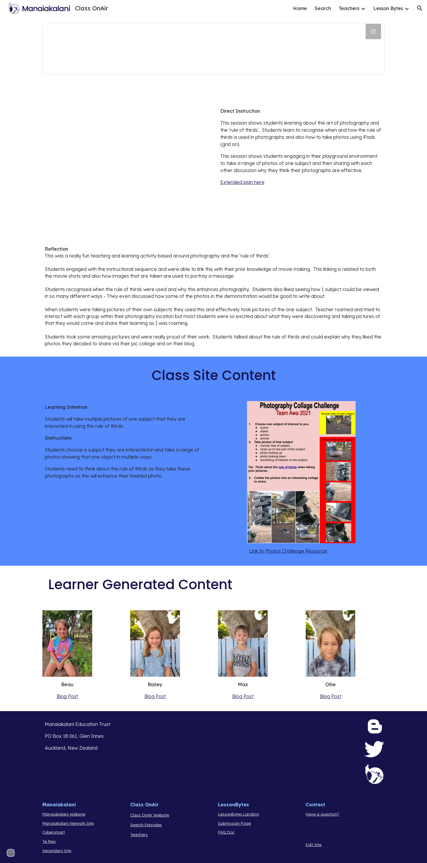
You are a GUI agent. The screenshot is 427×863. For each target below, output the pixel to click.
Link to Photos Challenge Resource (288, 551)
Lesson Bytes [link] (388, 8)
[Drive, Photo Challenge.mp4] (125, 167)
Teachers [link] (349, 8)
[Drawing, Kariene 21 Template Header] (213, 49)
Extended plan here (242, 182)
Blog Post (67, 696)
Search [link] (323, 8)
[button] (420, 8)
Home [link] (300, 8)
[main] (301, 146)
